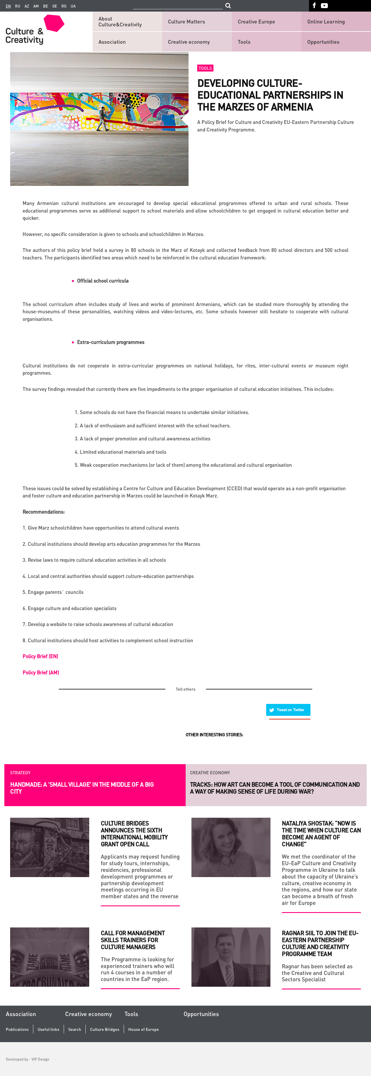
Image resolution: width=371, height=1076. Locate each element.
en (8, 6)
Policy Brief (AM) (41, 672)
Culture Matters (186, 21)
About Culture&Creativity (120, 21)
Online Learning (326, 21)
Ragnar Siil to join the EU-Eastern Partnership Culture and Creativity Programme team (320, 943)
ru (17, 6)
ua (73, 6)
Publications (17, 1029)
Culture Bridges (104, 1029)
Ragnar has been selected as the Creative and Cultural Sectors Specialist (317, 972)
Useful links (48, 1029)
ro (63, 6)
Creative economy (189, 41)
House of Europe (143, 1029)
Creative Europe (256, 21)
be (45, 6)
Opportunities (323, 41)
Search (74, 1029)
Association (112, 41)
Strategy (20, 769)
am (36, 6)
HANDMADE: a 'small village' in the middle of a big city (81, 785)
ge (54, 6)
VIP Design (40, 1059)
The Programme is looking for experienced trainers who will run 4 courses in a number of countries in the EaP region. (137, 969)
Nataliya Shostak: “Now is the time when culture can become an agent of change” (321, 833)
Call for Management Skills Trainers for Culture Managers (133, 940)
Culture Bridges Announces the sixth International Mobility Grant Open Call (134, 833)
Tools (244, 41)
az (27, 6)
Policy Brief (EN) (40, 656)
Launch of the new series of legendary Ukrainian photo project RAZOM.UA (273, 788)
